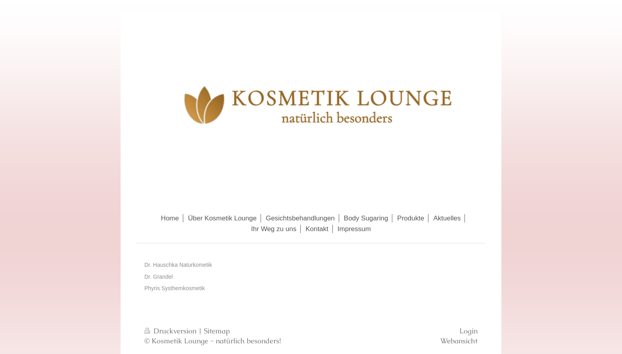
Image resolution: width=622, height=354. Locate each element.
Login (468, 330)
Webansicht (459, 340)
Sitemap (217, 330)
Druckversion (171, 330)
